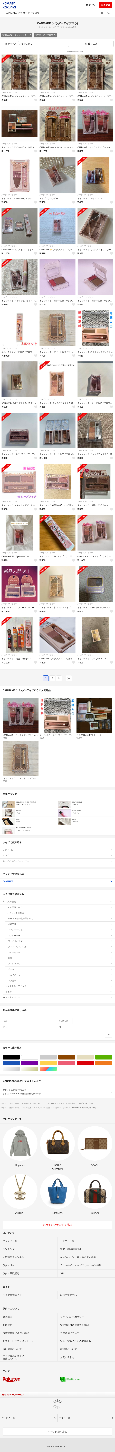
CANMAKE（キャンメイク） (16, 35)
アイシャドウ (60, 963)
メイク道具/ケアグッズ (58, 986)
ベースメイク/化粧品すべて (60, 918)
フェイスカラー (60, 975)
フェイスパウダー (60, 941)
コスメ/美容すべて (58, 907)
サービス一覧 (8, 1418)
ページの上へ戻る (57, 1431)
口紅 (60, 958)
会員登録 (105, 5)
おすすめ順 (25, 44)
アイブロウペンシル (60, 947)
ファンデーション (60, 930)
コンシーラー (60, 935)
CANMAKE (57, 881)
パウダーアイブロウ (45, 35)
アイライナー (60, 952)
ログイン (90, 5)
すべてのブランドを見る (57, 1224)
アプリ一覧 (64, 1418)
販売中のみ (9, 44)
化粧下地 (60, 924)
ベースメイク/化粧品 (58, 913)
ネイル (58, 991)
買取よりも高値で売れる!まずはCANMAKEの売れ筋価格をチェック (57, 1092)
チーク (60, 969)
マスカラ (60, 980)
